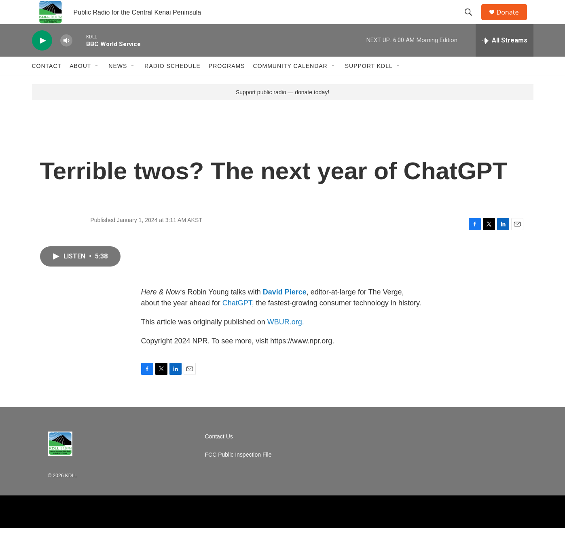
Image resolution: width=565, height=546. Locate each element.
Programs (227, 84)
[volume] (66, 59)
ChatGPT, (238, 321)
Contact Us (219, 455)
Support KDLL (369, 84)
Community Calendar (290, 84)
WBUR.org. (285, 340)
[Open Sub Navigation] (97, 84)
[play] (42, 58)
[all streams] (504, 58)
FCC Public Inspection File (238, 473)
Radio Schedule (172, 84)
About (80, 84)
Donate (512, 21)
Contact (47, 84)
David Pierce (285, 310)
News (117, 84)
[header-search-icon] (472, 21)
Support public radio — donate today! (282, 110)
